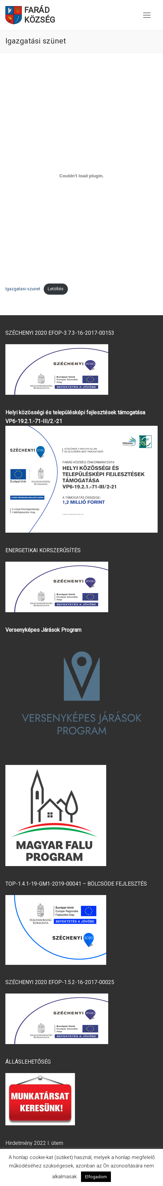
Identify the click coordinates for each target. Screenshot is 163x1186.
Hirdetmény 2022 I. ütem (34, 1143)
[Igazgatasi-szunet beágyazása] (81, 176)
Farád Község (39, 15)
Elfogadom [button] (96, 1176)
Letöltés (56, 288)
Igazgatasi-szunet (22, 288)
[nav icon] (147, 15)
